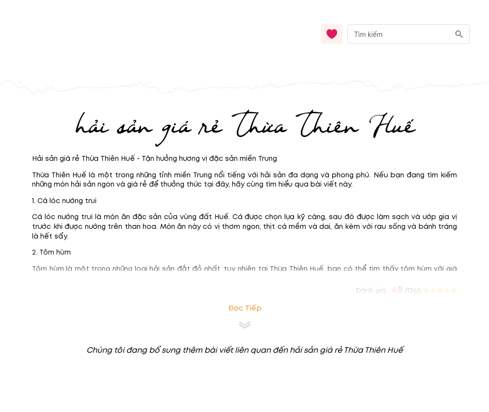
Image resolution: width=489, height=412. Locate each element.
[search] (459, 34)
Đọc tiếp (244, 308)
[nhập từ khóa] (398, 34)
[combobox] (408, 34)
